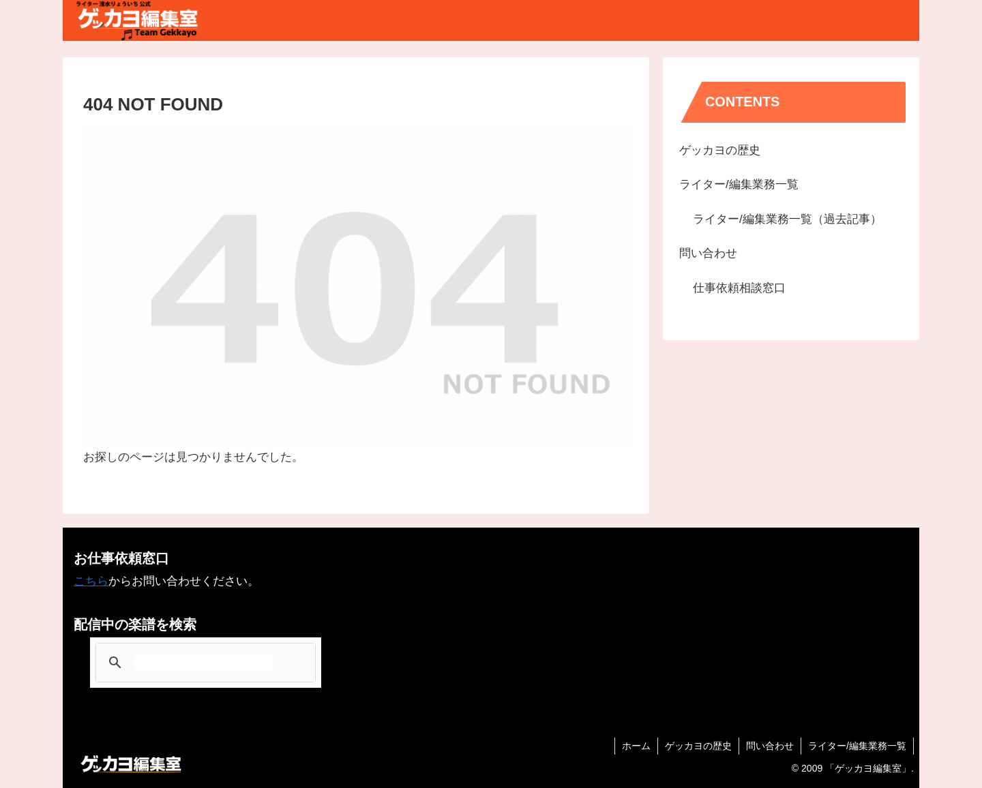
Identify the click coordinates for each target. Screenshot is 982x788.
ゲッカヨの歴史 (719, 150)
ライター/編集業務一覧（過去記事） (787, 219)
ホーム (636, 745)
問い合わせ (708, 253)
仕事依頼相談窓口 (739, 288)
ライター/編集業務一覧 (739, 184)
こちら (91, 581)
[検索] (203, 662)
